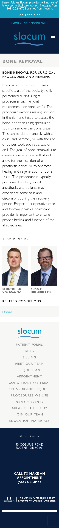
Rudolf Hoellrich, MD (41, 290)
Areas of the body (29, 408)
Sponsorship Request (29, 388)
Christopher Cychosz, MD (11, 290)
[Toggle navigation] (53, 36)
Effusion (7, 312)
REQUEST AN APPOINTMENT (29, 22)
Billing (29, 357)
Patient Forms (29, 344)
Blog (29, 350)
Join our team (29, 414)
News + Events (29, 401)
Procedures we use (29, 395)
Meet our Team (29, 363)
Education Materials (29, 420)
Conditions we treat (29, 382)
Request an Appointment (29, 372)
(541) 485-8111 (29, 14)
